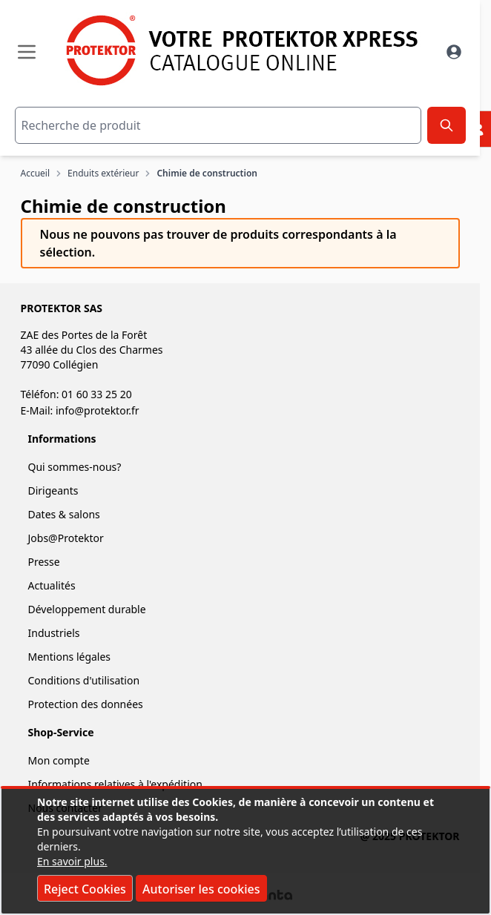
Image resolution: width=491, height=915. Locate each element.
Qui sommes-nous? (75, 467)
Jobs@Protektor (66, 538)
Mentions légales (69, 657)
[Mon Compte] (454, 52)
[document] (245, 851)
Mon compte (59, 760)
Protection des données (85, 704)
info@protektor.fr (97, 410)
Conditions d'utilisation (84, 680)
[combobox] (218, 125)
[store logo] (238, 50)
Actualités (52, 585)
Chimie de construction (206, 173)
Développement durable (87, 609)
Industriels (54, 633)
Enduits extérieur (103, 173)
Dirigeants (53, 490)
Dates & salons (64, 514)
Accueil (35, 173)
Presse (44, 562)
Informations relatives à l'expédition (115, 784)
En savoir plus (71, 861)
